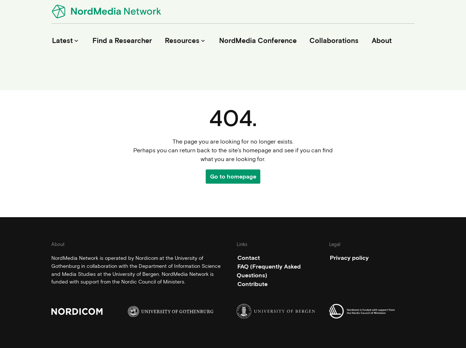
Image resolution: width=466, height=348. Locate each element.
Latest (66, 40)
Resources (185, 40)
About (382, 40)
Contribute (252, 284)
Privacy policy (349, 257)
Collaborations (334, 40)
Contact (248, 257)
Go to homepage (233, 176)
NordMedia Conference (258, 40)
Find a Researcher (122, 40)
